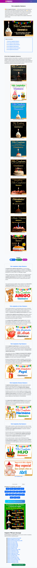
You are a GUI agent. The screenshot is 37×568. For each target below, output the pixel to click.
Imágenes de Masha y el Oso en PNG (13, 539)
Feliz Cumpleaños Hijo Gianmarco (12, 49)
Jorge (19, 488)
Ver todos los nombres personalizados (15, 501)
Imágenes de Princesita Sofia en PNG (13, 559)
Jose (24, 491)
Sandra (23, 494)
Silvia (19, 494)
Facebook (12, 259)
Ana (9, 494)
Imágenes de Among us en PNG (12, 561)
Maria (16, 494)
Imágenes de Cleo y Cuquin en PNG (13, 558)
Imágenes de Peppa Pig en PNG (12, 545)
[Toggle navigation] (31, 1)
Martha (11, 488)
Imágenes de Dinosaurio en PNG (12, 562)
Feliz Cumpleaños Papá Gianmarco (13, 46)
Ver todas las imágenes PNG (18, 564)
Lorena (20, 491)
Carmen (22, 488)
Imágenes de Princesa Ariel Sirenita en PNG (14, 540)
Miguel (14, 491)
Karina (11, 497)
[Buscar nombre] (17, 484)
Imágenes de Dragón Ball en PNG (13, 557)
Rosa (17, 491)
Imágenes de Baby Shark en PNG (12, 550)
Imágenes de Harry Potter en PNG (13, 552)
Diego (13, 494)
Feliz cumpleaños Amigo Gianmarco (18, 266)
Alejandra (6, 491)
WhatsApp (19, 259)
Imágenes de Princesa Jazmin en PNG (13, 549)
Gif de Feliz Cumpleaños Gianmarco (13, 41)
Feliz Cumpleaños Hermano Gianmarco (18, 383)
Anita (7, 494)
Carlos (15, 488)
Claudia (8, 488)
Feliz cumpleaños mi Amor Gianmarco (13, 44)
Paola (18, 497)
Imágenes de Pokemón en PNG (12, 544)
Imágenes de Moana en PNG (12, 548)
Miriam (15, 497)
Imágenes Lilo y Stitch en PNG (12, 543)
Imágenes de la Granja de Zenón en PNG (14, 538)
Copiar (25, 259)
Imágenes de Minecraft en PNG (12, 553)
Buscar (23, 484)
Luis (10, 491)
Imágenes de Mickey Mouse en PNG (13, 554)
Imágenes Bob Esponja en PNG (12, 547)
